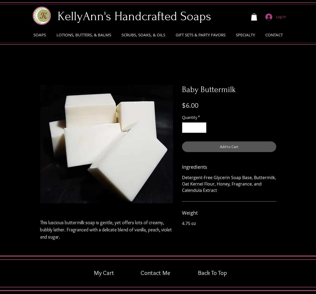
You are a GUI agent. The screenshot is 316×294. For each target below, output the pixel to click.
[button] (254, 16)
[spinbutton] (194, 128)
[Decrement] (186, 128)
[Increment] (202, 128)
